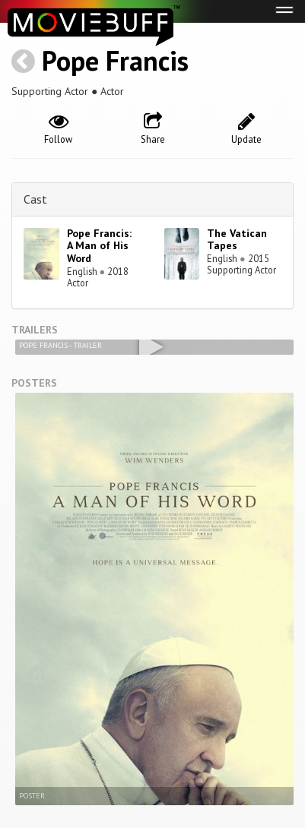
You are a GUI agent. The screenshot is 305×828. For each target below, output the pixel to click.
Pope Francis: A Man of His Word (99, 246)
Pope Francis (115, 60)
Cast (35, 199)
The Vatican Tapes (237, 239)
